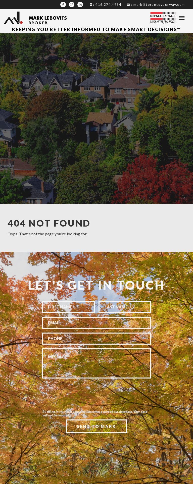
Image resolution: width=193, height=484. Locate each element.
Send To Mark (96, 426)
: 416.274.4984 (105, 4)
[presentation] (96, 401)
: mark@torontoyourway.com (155, 4)
